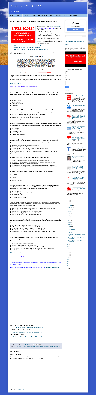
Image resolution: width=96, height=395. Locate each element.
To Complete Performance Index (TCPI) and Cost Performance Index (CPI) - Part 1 (78, 178)
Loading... (67, 90)
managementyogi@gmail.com (52, 267)
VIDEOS (26, 15)
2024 (68, 203)
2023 (68, 244)
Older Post (59, 387)
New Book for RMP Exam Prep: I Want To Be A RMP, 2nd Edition (28, 336)
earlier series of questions (56, 26)
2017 (68, 255)
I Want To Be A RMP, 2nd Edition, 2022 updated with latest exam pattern (30, 49)
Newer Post (13, 387)
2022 (68, 246)
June (69, 216)
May (69, 218)
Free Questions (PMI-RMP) (35, 346)
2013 (68, 263)
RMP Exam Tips (18, 347)
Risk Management (47, 346)
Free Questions (27, 346)
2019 (68, 252)
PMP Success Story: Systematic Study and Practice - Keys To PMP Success (78, 158)
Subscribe (75, 29)
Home (36, 387)
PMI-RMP (42, 346)
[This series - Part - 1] (15, 83)
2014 (68, 261)
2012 (68, 265)
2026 (68, 199)
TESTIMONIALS (75, 15)
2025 (68, 201)
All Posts (12, 15)
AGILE (33, 15)
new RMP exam (43, 52)
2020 (68, 250)
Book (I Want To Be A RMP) (19, 346)
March (69, 222)
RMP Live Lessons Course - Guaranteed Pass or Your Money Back (28, 327)
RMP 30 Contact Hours (55, 346)
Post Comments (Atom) (20, 389)
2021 (68, 248)
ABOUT (19, 15)
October (70, 209)
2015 (68, 259)
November (70, 207)
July (69, 214)
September (70, 211)
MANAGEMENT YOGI (27, 6)
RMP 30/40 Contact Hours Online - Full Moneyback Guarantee (27, 332)
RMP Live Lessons (25, 347)
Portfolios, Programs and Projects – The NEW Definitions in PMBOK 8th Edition (78, 127)
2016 (68, 257)
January (69, 226)
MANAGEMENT (42, 15)
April (69, 220)
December (70, 205)
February (70, 224)
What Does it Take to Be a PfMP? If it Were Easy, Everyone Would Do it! (78, 188)
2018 (68, 253)
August (69, 213)
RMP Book (13, 347)
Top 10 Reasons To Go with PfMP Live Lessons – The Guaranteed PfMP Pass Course (74, 43)
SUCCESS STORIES (61, 15)
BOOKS (51, 15)
